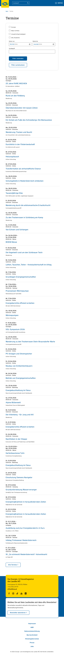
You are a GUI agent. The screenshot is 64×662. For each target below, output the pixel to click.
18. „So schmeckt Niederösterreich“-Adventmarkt (26, 554)
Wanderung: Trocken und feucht (19, 132)
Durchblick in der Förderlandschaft (20, 144)
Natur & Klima (15, 31)
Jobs (32, 646)
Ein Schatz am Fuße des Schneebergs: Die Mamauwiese (29, 120)
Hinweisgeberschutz (32, 639)
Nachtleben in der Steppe (16, 439)
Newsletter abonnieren (18, 613)
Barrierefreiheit (32, 635)
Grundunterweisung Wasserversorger (21, 490)
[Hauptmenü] (59, 3)
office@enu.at (12, 589)
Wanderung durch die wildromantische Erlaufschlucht (28, 205)
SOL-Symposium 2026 (15, 329)
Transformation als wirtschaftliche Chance (23, 169)
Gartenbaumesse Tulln (15, 453)
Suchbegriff (12, 48)
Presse (32, 643)
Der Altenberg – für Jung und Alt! (20, 415)
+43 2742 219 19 (13, 587)
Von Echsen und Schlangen (17, 230)
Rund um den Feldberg (15, 96)
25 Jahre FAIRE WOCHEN (16, 83)
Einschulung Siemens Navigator (19, 477)
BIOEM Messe (11, 242)
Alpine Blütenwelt (13, 403)
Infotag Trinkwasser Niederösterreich (21, 540)
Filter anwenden (17, 59)
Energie (13, 27)
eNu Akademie (15, 38)
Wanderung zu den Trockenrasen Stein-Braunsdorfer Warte (30, 342)
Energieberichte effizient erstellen (20, 303)
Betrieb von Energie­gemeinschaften (21, 378)
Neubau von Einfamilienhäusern (19, 366)
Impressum (32, 624)
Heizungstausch (12, 157)
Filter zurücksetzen (18, 65)
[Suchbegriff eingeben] (20, 3)
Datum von (11, 41)
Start (7, 11)
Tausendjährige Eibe (14, 193)
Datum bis (35, 41)
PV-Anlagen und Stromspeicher (19, 354)
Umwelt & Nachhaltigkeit (18, 34)
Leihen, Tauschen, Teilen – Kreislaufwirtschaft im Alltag (29, 265)
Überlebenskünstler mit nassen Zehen (22, 108)
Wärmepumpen (12, 315)
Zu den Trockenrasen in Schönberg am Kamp (24, 217)
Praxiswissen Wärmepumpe (17, 291)
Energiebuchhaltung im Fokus (18, 390)
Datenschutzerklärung (32, 631)
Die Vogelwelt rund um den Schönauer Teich (24, 252)
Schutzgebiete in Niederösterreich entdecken (24, 181)
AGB (32, 627)
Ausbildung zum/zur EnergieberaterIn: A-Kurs (25, 528)
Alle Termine (12, 565)
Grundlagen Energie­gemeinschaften (21, 277)
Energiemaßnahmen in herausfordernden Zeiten (26, 502)
